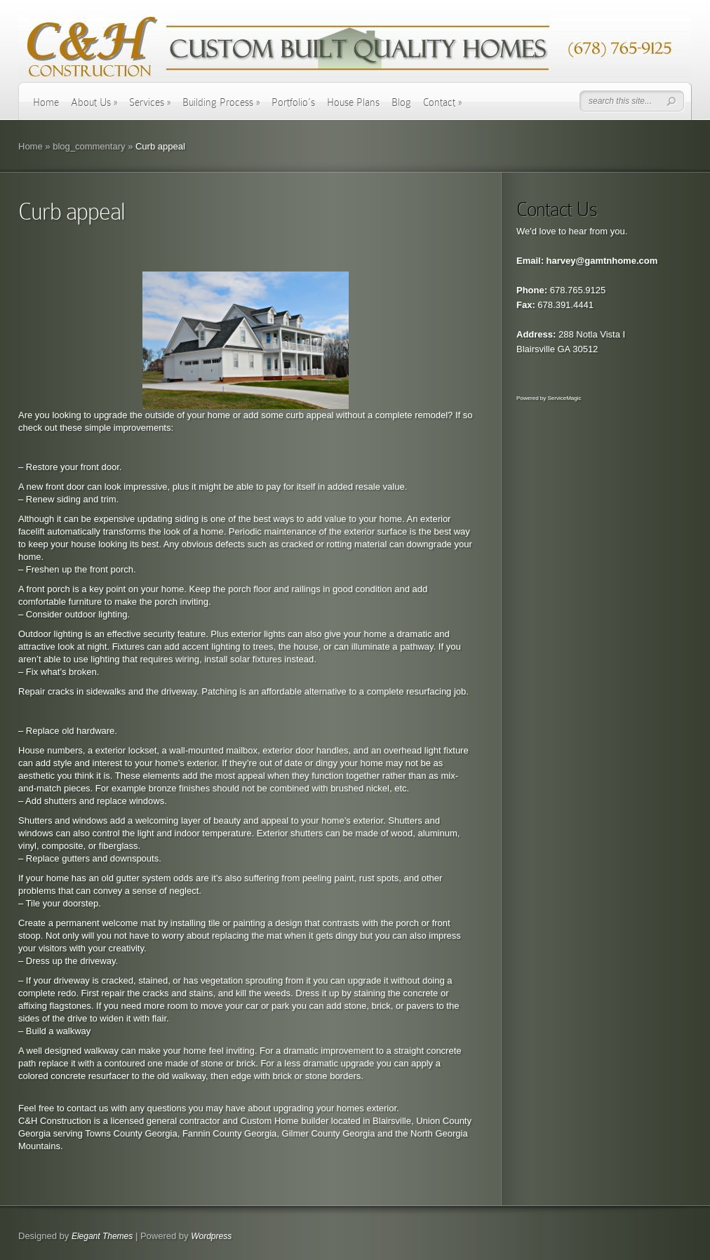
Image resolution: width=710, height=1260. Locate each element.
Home (46, 102)
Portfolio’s (293, 102)
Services (149, 102)
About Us (94, 102)
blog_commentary (89, 146)
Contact (442, 102)
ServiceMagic (564, 398)
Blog (401, 102)
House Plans (353, 102)
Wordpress (211, 1236)
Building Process (221, 102)
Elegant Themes (102, 1236)
